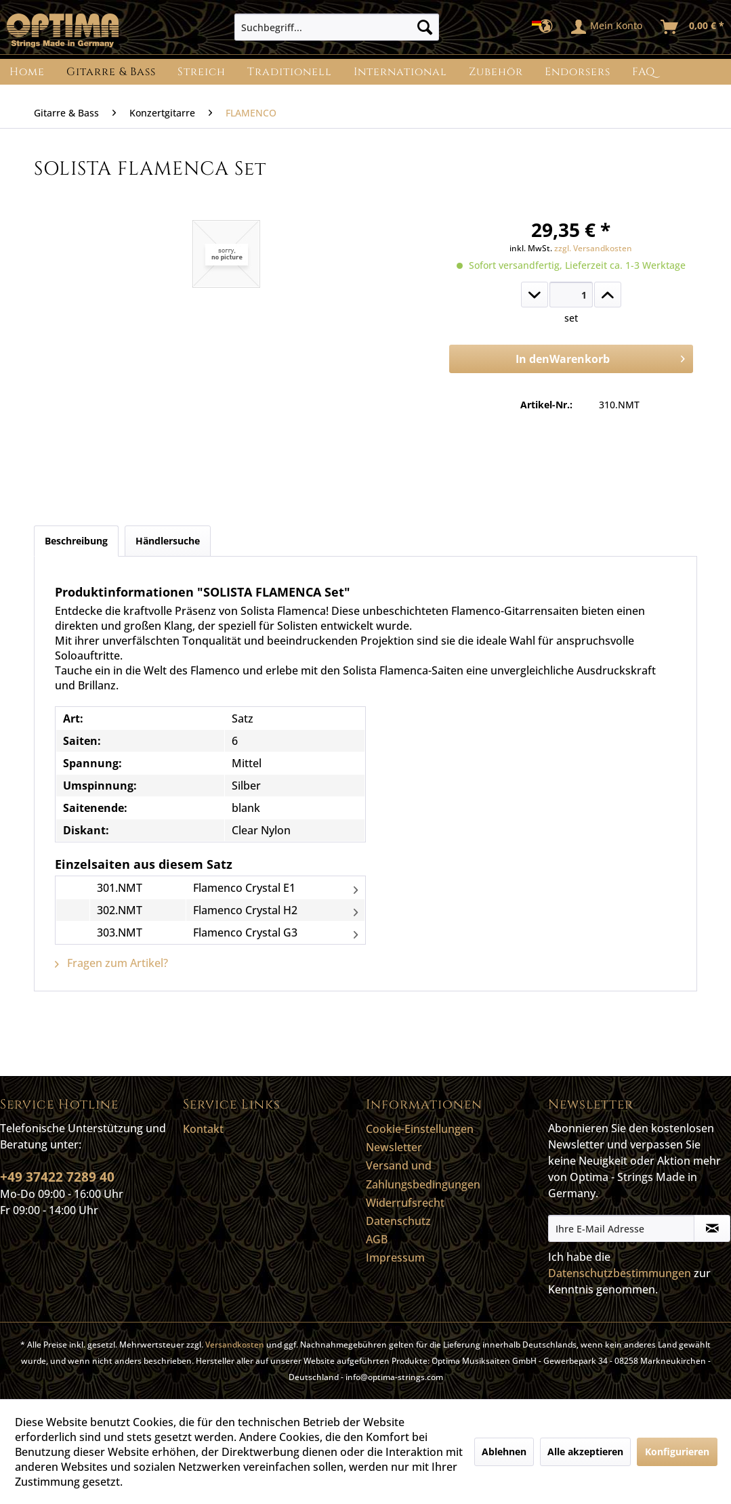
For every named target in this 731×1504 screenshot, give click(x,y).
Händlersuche (167, 540)
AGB (377, 1239)
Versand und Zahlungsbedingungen (423, 1174)
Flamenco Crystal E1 (244, 887)
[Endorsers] (577, 72)
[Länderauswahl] (546, 27)
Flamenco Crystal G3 (245, 932)
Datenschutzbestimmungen (619, 1273)
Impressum (395, 1257)
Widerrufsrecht (405, 1202)
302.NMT (119, 910)
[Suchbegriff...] (336, 27)
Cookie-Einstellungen (420, 1128)
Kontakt (203, 1128)
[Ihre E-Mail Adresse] (621, 1228)
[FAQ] (644, 72)
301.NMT (119, 887)
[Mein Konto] (607, 27)
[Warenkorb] (693, 27)
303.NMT (119, 932)
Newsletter (394, 1147)
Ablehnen (504, 1451)
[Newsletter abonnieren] (712, 1228)
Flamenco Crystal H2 (245, 910)
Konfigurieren (677, 1451)
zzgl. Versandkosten (593, 248)
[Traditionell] (289, 72)
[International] (400, 72)
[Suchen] (425, 27)
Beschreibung (76, 540)
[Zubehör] (495, 72)
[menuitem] (336, 27)
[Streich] (201, 72)
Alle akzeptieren (585, 1451)
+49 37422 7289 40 (57, 1177)
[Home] (27, 72)
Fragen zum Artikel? (111, 962)
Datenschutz (398, 1220)
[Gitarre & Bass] (111, 72)
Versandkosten (234, 1344)
